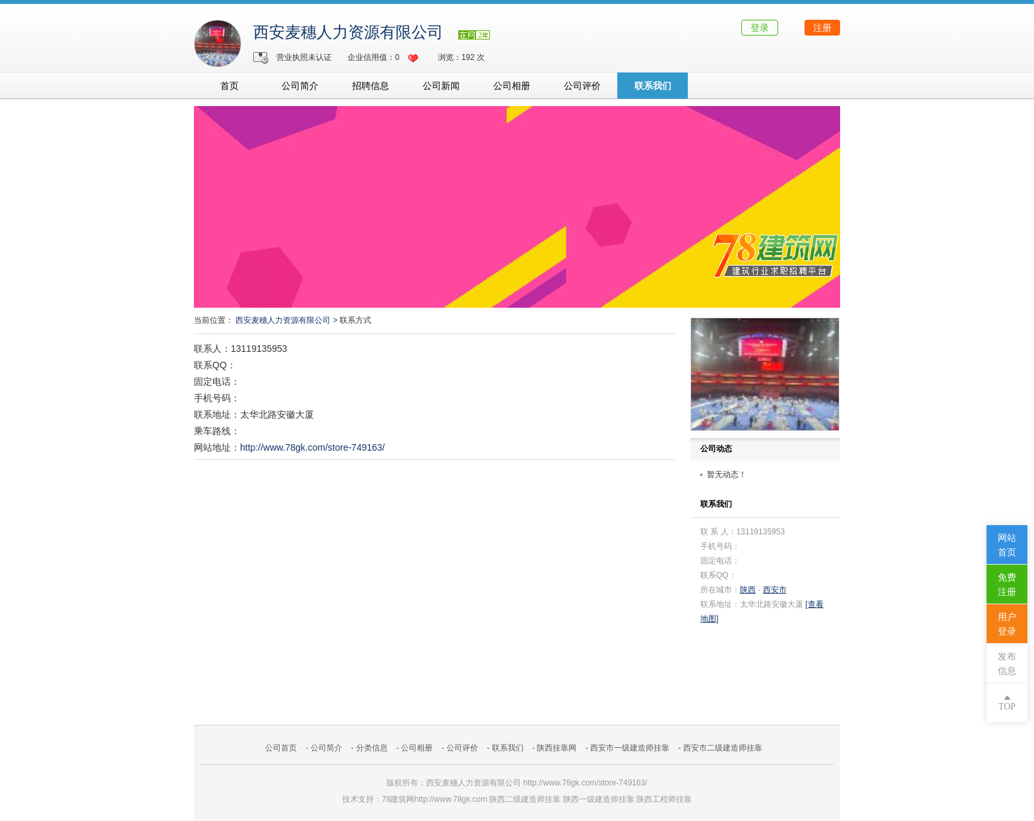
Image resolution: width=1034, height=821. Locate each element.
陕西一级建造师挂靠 (598, 799)
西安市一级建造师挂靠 (629, 747)
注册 (822, 27)
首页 (229, 85)
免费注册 (1007, 585)
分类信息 (372, 747)
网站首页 (1007, 545)
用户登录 (1007, 624)
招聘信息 (370, 85)
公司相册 (511, 85)
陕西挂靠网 (556, 747)
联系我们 (652, 85)
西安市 (775, 589)
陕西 (748, 589)
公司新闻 (441, 85)
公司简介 (300, 85)
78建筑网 (398, 799)
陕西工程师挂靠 (664, 799)
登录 (759, 27)
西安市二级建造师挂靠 (722, 747)
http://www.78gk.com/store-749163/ (312, 447)
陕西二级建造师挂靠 (525, 799)
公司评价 (582, 85)
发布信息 (1007, 664)
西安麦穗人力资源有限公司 (350, 32)
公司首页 (281, 747)
